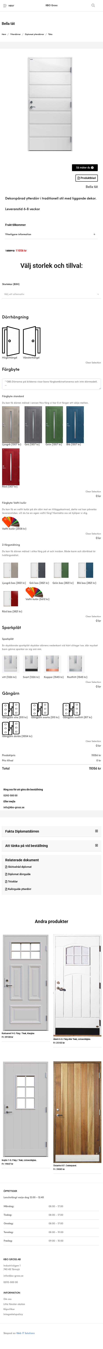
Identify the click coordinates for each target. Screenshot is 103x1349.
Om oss (7, 1299)
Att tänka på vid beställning (26, 846)
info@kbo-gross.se (13, 1276)
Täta (50, 35)
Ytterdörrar (15, 35)
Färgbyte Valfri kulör (14, 503)
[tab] (51, 234)
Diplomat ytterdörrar (34, 35)
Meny (11, 6)
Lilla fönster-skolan (14, 1304)
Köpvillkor (9, 1309)
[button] (51, 831)
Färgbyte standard (13, 396)
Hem (4, 35)
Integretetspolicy (13, 1314)
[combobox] (51, 294)
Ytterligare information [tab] (18, 234)
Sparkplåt (8, 639)
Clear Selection (93, 363)
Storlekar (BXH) (11, 284)
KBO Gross (52, 5)
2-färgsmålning (11, 545)
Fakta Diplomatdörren (22, 831)
